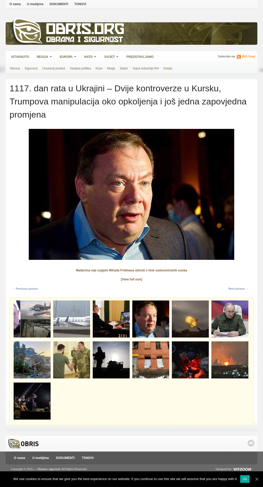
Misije (111, 68)
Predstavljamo (140, 57)
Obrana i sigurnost (84, 40)
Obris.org (85, 30)
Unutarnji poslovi (53, 68)
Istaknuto (20, 57)
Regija (42, 57)
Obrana (15, 68)
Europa (67, 57)
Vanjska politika (80, 68)
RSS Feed (248, 56)
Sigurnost (31, 68)
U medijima (35, 4)
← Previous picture (25, 288)
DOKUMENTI (59, 4)
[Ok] (256, 479)
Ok (245, 479)
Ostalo (167, 68)
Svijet (110, 57)
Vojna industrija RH (146, 68)
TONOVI (80, 4)
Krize (99, 68)
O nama (15, 4)
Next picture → (238, 288)
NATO (89, 57)
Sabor (124, 68)
